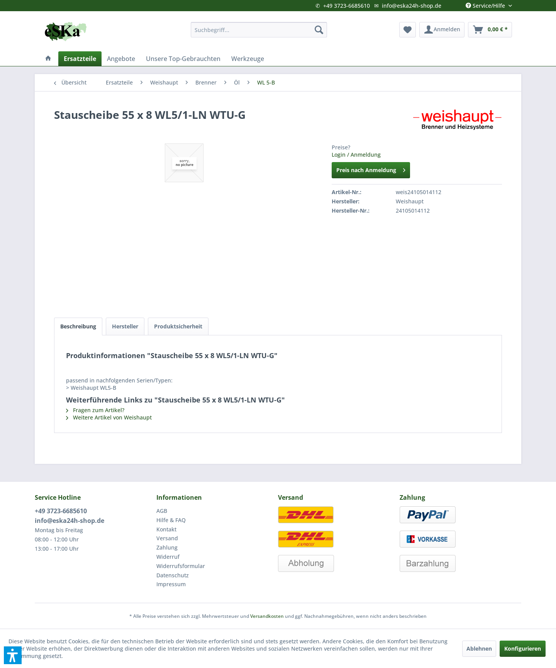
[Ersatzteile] (80, 58)
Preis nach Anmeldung (370, 169)
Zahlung (167, 547)
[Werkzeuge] (248, 58)
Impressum (171, 584)
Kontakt (166, 529)
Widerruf (168, 556)
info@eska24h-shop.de (411, 5)
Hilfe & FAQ (171, 520)
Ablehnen (479, 648)
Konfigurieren (522, 648)
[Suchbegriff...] (259, 29)
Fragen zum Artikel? (95, 410)
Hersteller (125, 326)
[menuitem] (259, 29)
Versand (167, 538)
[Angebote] (121, 58)
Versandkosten (267, 616)
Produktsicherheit (178, 326)
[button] (13, 655)
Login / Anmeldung (356, 154)
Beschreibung (78, 326)
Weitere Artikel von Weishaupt (109, 417)
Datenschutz (172, 575)
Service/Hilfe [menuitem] (486, 4)
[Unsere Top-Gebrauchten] (183, 58)
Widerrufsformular (180, 566)
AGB (161, 510)
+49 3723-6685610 (346, 5)
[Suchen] (319, 29)
